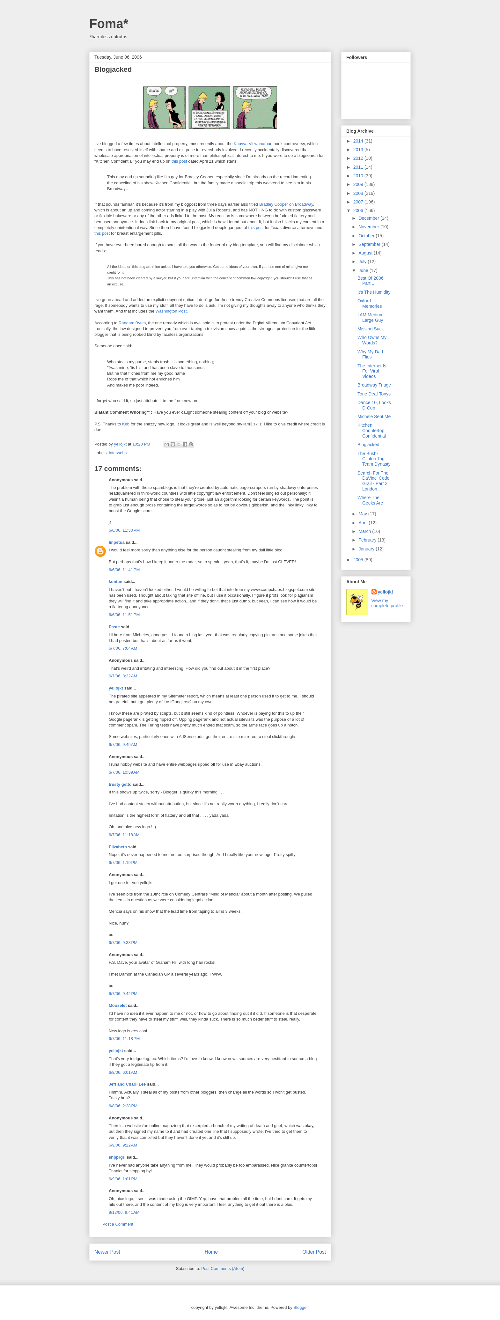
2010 (358, 175)
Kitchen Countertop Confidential (371, 431)
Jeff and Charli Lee (127, 1084)
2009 (358, 184)
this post (179, 161)
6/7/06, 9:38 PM (123, 942)
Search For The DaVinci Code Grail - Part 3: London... (373, 480)
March (365, 531)
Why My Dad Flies (370, 354)
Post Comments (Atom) (222, 1268)
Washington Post (171, 311)
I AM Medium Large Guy (370, 317)
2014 (358, 141)
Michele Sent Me (374, 416)
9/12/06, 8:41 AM (124, 1212)
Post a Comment (117, 1224)
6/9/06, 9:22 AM (123, 1145)
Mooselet (118, 1005)
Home (211, 1252)
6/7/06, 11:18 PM (124, 1038)
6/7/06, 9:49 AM (123, 744)
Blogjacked (368, 444)
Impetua (117, 542)
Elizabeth (118, 846)
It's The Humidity (374, 292)
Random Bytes (132, 323)
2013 (358, 149)
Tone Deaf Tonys (374, 393)
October (367, 235)
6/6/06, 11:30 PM (124, 530)
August (365, 252)
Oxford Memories (369, 303)
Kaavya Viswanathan (253, 143)
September (369, 244)
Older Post (314, 1252)
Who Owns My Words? (371, 340)
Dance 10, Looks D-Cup (374, 405)
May (363, 513)
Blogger (300, 1307)
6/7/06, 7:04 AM (123, 648)
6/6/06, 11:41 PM (124, 569)
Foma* (108, 24)
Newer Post (107, 1252)
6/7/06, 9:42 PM (123, 993)
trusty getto (120, 784)
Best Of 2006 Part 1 (370, 281)
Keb (125, 424)
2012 (358, 158)
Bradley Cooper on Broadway (286, 204)
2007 (358, 201)
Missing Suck (370, 328)
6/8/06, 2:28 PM (123, 1105)
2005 (358, 559)
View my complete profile (387, 603)
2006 (358, 210)
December (369, 218)
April (363, 522)
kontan (115, 581)
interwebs (118, 452)
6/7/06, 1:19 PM (123, 862)
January (367, 548)
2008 (358, 193)
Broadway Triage (374, 384)
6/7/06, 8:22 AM (123, 676)
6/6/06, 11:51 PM (124, 614)
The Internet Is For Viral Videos (371, 371)
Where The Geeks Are (370, 500)
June (363, 270)
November (369, 226)
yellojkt (116, 688)
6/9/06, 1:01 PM (123, 1178)
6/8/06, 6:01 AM (123, 1072)
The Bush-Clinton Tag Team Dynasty (374, 459)
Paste (114, 626)
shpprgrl (117, 1157)
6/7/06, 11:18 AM (124, 834)
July (363, 261)
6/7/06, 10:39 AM (124, 772)
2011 (358, 167)
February (368, 539)
